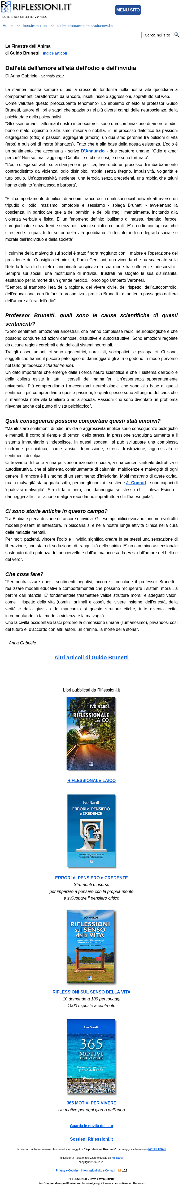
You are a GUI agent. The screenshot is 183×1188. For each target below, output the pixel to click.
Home (7, 25)
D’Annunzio (92, 151)
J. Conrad (136, 483)
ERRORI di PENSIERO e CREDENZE (91, 878)
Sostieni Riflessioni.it (91, 1139)
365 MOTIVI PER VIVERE (91, 1103)
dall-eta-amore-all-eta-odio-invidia (85, 25)
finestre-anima (35, 25)
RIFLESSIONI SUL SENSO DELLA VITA (91, 992)
